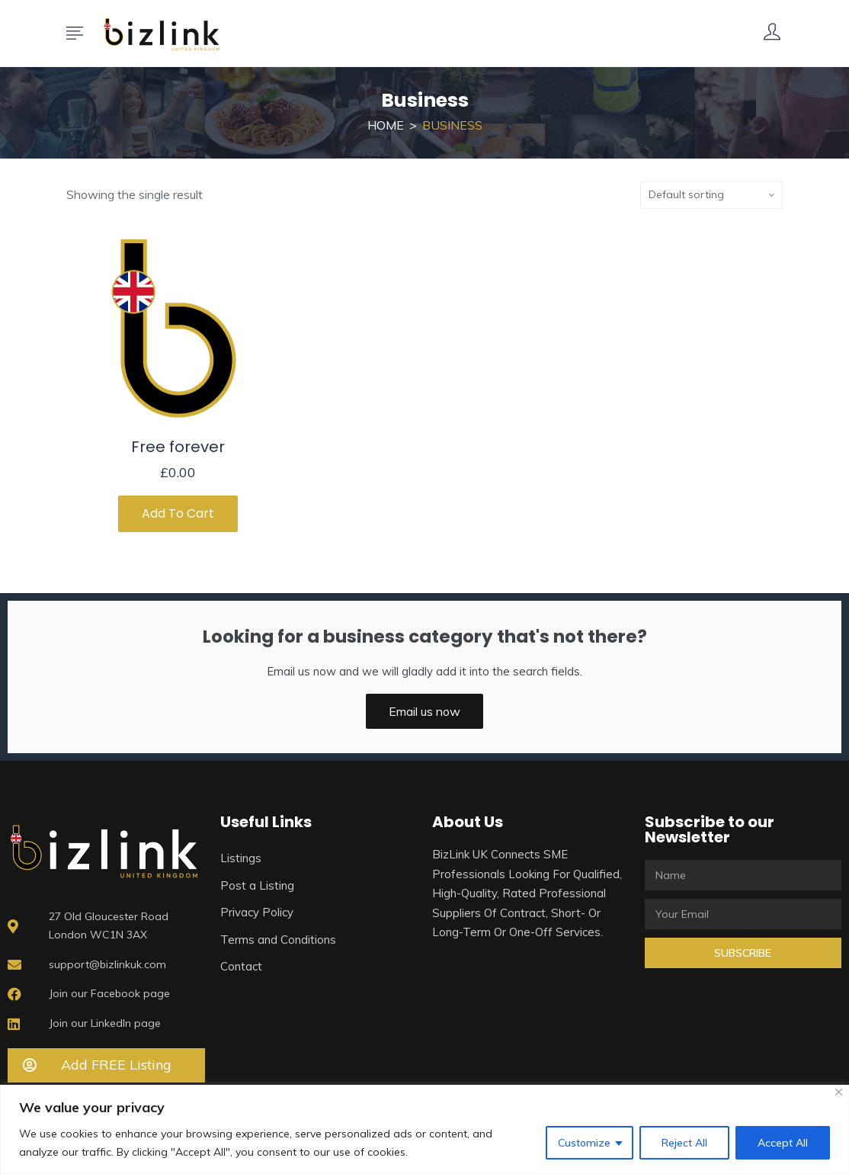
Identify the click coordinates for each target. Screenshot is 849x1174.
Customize (584, 1143)
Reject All (684, 1143)
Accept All (783, 1143)
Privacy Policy (256, 912)
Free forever (178, 446)
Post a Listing (257, 885)
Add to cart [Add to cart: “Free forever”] (178, 513)
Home (385, 125)
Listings (240, 858)
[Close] (838, 1092)
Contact (241, 966)
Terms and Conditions (278, 939)
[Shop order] (711, 195)
